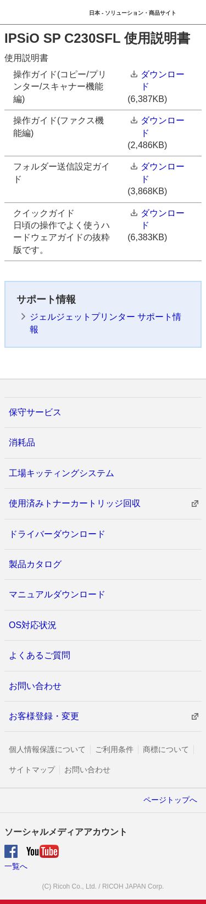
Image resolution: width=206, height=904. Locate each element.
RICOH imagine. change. (25, 12)
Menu (194, 12)
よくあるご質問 (39, 655)
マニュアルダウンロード (57, 594)
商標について (166, 749)
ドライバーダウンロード (57, 534)
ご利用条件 (114, 749)
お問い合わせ (35, 686)
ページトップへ (170, 799)
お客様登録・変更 (44, 716)
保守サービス (35, 412)
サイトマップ (32, 769)
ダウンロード (163, 80)
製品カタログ (35, 564)
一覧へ (15, 866)
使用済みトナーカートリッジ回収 (75, 503)
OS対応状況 (33, 625)
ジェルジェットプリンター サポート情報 (105, 323)
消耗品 (22, 442)
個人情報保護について (47, 749)
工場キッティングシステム (61, 473)
